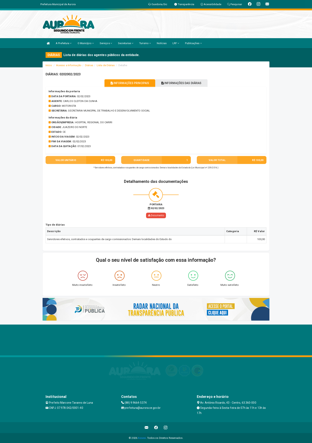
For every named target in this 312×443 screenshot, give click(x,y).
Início (49, 65)
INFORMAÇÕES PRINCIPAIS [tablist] (127, 83)
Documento (156, 215)
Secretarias (125, 43)
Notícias (162, 43)
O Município (86, 43)
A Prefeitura (63, 43)
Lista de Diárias (106, 65)
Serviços (106, 43)
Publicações (193, 43)
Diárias (89, 65)
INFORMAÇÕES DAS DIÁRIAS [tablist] (184, 83)
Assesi (142, 437)
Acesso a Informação (68, 65)
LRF (176, 43)
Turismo (145, 43)
